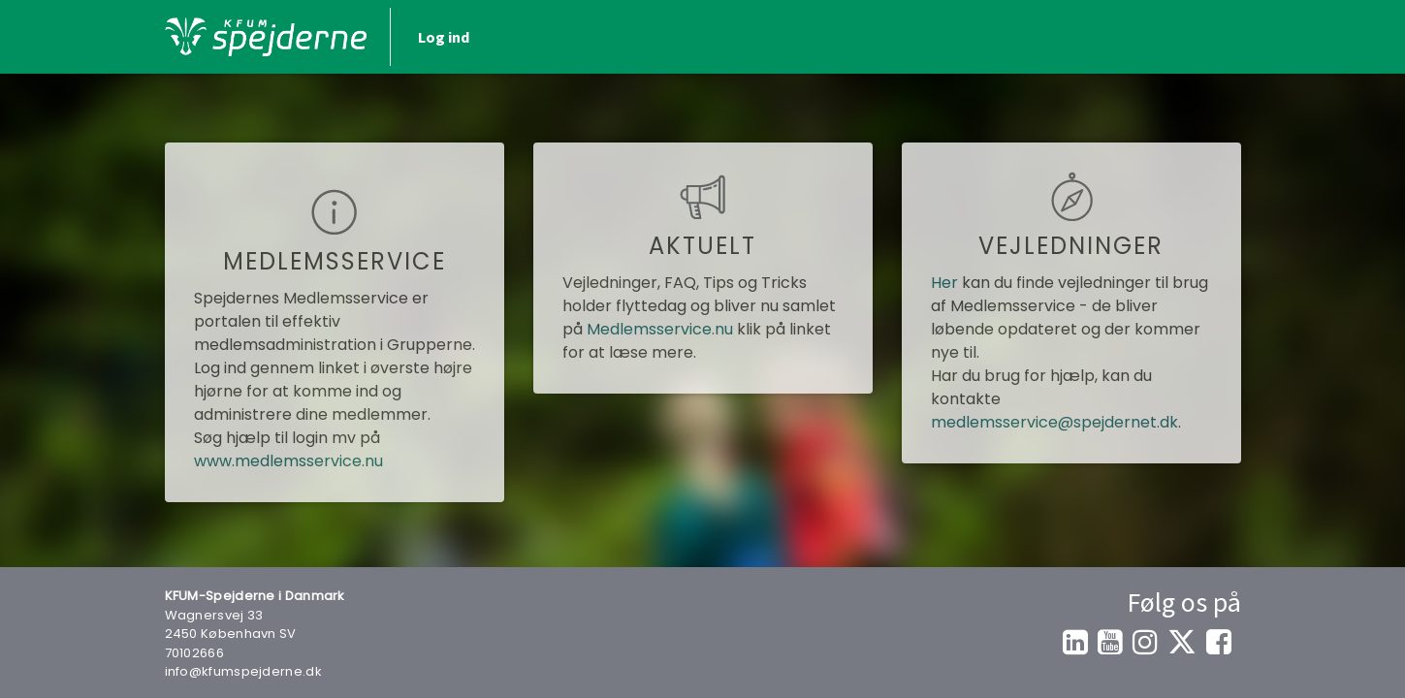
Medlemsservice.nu (660, 329)
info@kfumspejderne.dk (243, 671)
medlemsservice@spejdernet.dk (1054, 422)
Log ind (443, 37)
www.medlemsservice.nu (288, 461)
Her (944, 282)
